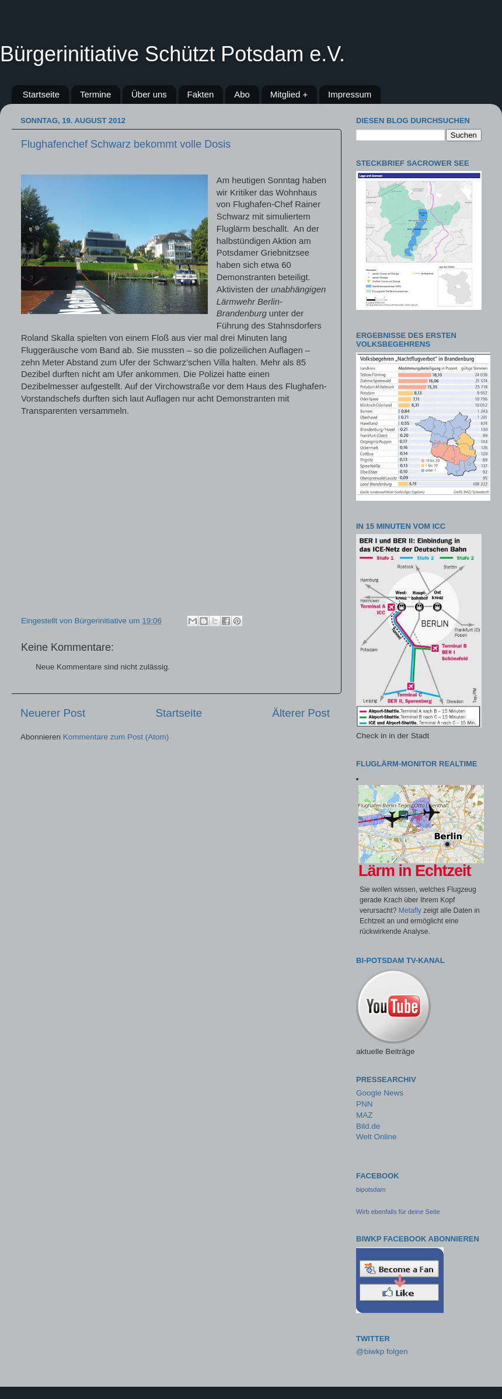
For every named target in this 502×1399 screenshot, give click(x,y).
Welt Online (376, 1136)
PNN (364, 1104)
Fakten (200, 94)
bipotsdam (371, 1189)
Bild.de (368, 1126)
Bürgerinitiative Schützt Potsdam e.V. (172, 54)
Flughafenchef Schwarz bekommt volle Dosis (126, 144)
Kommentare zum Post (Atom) (116, 736)
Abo (242, 94)
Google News (379, 1093)
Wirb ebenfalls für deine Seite (398, 1211)
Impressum (349, 94)
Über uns (149, 94)
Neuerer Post (52, 713)
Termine (95, 94)
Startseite (41, 94)
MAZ (364, 1115)
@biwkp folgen (382, 1351)
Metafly (410, 910)
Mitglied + (289, 94)
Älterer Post (301, 713)
